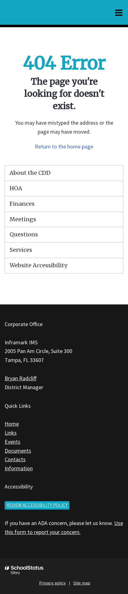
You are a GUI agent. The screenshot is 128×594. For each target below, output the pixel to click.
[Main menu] (118, 12)
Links (11, 432)
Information (19, 468)
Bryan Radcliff (20, 378)
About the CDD (30, 172)
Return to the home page (64, 146)
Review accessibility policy (37, 505)
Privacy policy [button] (52, 583)
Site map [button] (81, 583)
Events (12, 441)
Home (12, 423)
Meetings (23, 219)
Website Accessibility (38, 265)
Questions (24, 234)
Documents (18, 450)
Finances (22, 203)
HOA (16, 188)
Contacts (15, 459)
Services (21, 249)
